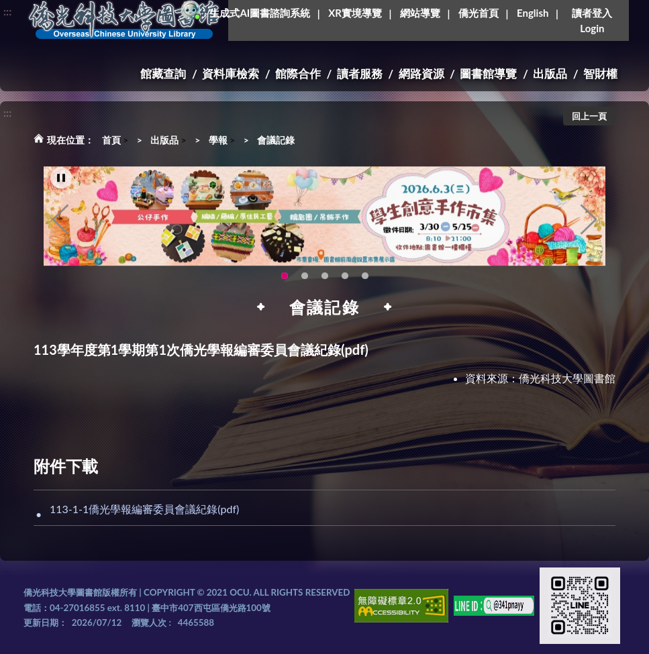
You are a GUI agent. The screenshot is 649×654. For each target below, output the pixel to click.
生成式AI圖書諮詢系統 (259, 13)
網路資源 (421, 73)
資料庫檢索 (230, 73)
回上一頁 (589, 116)
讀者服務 (360, 73)
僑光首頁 (478, 13)
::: (7, 11)
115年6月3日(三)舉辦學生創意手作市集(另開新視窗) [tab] (284, 280)
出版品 (550, 73)
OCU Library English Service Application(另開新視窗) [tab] (304, 280)
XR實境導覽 (355, 13)
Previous (60, 224)
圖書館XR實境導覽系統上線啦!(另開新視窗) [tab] (324, 280)
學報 (218, 140)
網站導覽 (420, 13)
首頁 (111, 140)
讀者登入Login (592, 20)
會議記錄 (276, 140)
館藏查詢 (163, 73)
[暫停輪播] (61, 183)
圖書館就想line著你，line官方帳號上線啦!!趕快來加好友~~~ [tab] (365, 280)
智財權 (600, 73)
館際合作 (298, 73)
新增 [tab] (345, 280)
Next (588, 224)
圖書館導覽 (488, 73)
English (532, 13)
